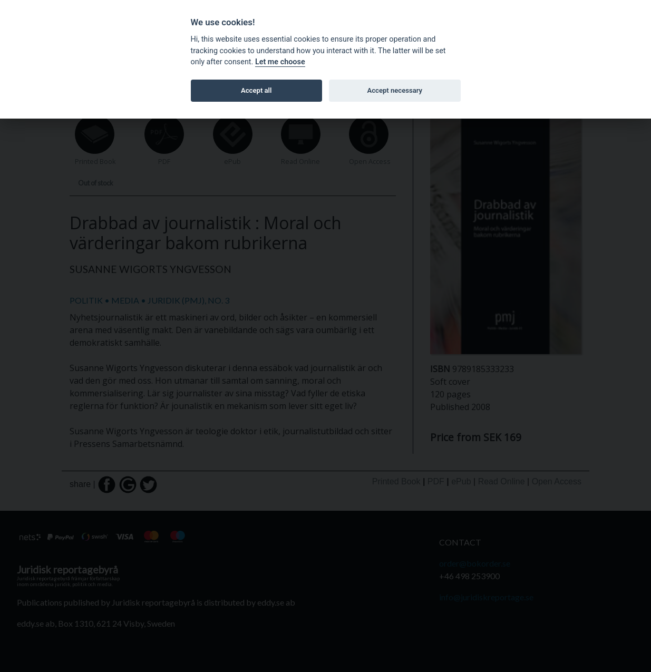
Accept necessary (394, 90)
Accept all (256, 90)
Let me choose (280, 61)
